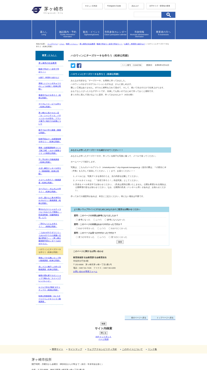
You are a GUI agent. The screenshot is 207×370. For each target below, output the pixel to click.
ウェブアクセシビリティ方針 (102, 327)
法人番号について (66, 353)
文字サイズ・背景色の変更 (159, 6)
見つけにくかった (119, 237)
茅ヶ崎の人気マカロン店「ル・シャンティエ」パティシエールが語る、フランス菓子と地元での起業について (50, 118)
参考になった (84, 220)
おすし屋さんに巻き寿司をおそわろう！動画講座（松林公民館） (50, 200)
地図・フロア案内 (42, 359)
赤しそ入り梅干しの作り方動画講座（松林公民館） (50, 268)
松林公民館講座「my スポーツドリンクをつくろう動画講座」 (50, 299)
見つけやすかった (86, 237)
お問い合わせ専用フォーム (85, 272)
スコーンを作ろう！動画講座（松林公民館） (50, 181)
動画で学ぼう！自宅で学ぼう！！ (110, 44)
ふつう (99, 220)
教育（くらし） (72, 44)
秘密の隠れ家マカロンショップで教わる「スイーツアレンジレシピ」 (50, 278)
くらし (62, 44)
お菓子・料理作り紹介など (134, 44)
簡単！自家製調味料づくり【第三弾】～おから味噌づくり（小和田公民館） (50, 150)
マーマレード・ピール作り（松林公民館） (50, 105)
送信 (120, 242)
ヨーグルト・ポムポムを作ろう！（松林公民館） (50, 190)
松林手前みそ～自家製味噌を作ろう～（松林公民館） (50, 140)
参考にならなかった (116, 220)
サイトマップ (75, 327)
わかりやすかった (86, 228)
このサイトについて (132, 327)
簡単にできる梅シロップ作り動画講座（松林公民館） (50, 259)
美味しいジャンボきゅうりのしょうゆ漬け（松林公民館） (50, 86)
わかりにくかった (119, 228)
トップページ (52, 44)
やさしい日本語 (91, 6)
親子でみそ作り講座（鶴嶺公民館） (50, 131)
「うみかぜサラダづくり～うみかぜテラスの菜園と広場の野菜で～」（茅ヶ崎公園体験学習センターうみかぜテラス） (50, 238)
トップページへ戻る (165, 318)
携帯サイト (57, 327)
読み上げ (135, 6)
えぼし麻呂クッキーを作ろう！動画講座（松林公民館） (50, 171)
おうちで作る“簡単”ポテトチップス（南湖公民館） (49, 288)
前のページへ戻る (138, 318)
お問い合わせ (65, 359)
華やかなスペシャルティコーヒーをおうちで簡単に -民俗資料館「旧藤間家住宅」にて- (50, 213)
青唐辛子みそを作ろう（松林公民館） (50, 96)
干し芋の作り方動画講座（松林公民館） (49, 160)
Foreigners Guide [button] (114, 6)
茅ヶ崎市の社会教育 (87, 44)
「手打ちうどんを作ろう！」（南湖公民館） (48, 225)
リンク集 (152, 327)
